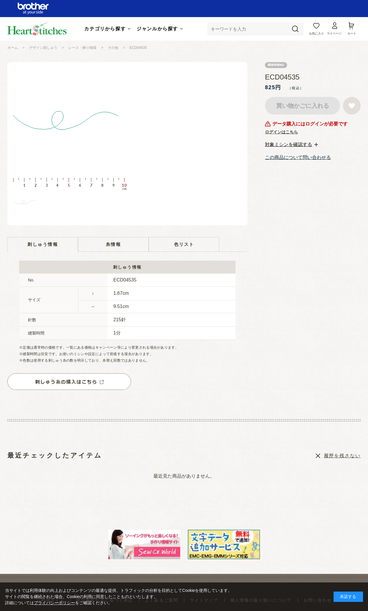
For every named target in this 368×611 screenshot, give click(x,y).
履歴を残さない (342, 455)
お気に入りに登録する (352, 106)
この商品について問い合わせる (298, 157)
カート (351, 33)
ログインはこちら (281, 132)
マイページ (334, 33)
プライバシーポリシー (54, 602)
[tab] (291, 144)
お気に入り (316, 33)
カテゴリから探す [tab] (105, 28)
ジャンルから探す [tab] (157, 28)
